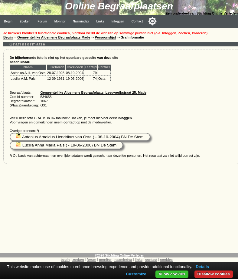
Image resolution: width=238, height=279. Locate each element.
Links (100, 21)
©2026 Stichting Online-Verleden (119, 255)
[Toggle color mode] (152, 21)
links (139, 259)
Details (202, 266)
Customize (136, 274)
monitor (105, 259)
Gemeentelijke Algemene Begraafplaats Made (53, 37)
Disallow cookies (213, 274)
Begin (8, 21)
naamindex (123, 259)
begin (65, 259)
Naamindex (81, 21)
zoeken (78, 259)
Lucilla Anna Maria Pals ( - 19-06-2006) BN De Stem (66, 145)
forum (91, 259)
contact (70, 122)
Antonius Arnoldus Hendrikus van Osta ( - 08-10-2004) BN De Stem (80, 137)
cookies (166, 259)
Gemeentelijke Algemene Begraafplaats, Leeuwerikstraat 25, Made (93, 92)
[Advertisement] (119, 210)
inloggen (125, 118)
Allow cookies (171, 274)
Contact (137, 21)
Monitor (60, 21)
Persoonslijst (105, 37)
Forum (42, 21)
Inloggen (118, 21)
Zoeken (25, 21)
